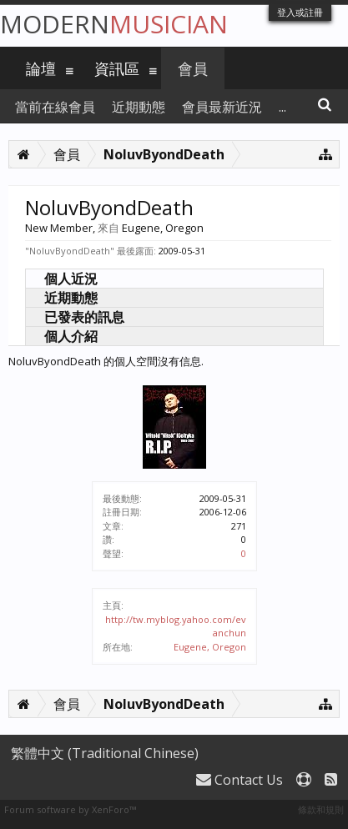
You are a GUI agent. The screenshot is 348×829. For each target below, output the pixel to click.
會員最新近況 (222, 107)
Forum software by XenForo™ (70, 809)
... (282, 107)
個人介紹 (71, 336)
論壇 (41, 68)
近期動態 (71, 298)
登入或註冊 (300, 12)
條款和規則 (321, 809)
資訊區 (116, 68)
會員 (193, 68)
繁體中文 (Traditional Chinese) (105, 753)
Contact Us (239, 780)
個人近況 (71, 278)
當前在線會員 (55, 107)
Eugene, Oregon (210, 647)
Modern (114, 24)
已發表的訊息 (84, 317)
